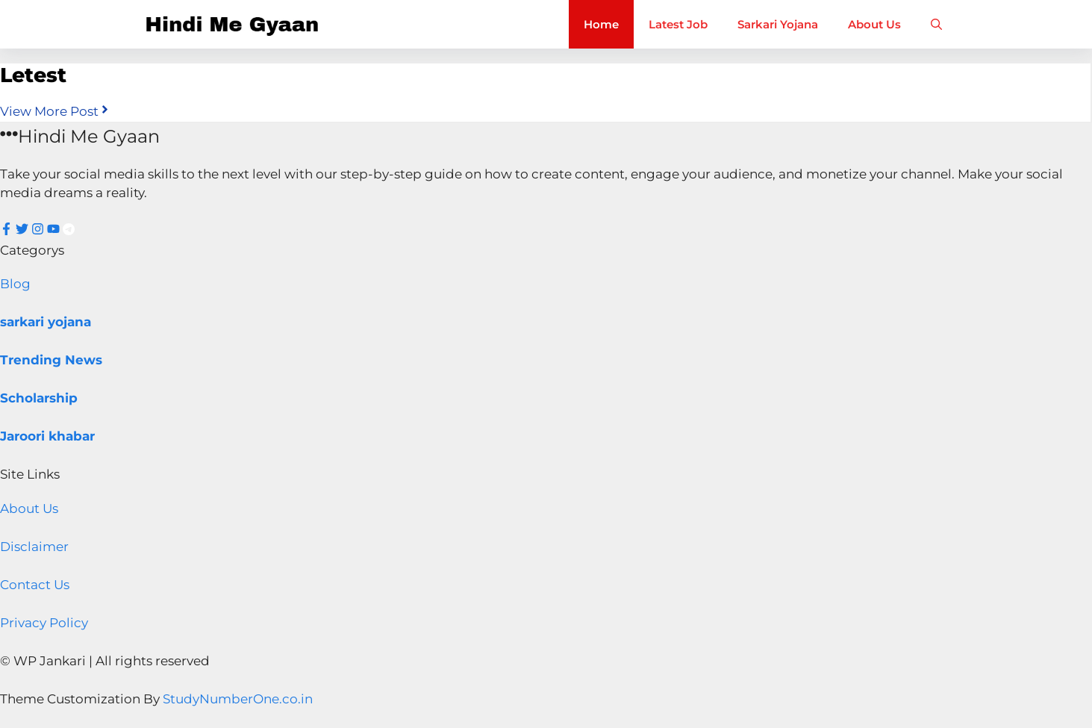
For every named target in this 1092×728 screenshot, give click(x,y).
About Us (874, 24)
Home (601, 24)
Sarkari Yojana (777, 24)
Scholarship (39, 398)
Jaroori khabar (47, 436)
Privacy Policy (44, 622)
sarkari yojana (45, 321)
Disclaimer (34, 546)
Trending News (51, 359)
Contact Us (34, 584)
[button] (936, 24)
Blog (15, 283)
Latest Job (678, 24)
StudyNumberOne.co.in (238, 698)
